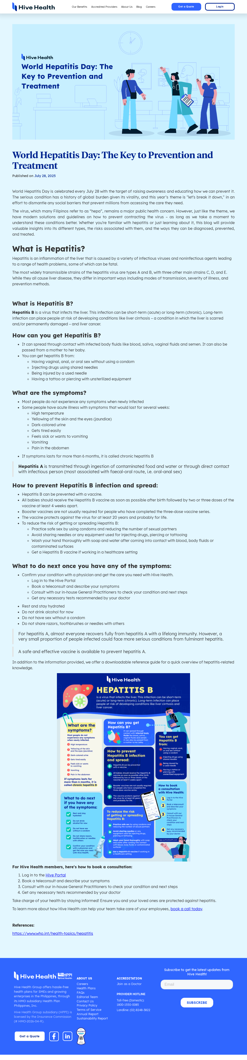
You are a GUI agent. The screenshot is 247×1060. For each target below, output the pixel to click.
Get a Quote (186, 6)
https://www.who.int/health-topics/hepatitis (53, 938)
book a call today (191, 914)
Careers (152, 6)
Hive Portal (57, 880)
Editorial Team (87, 1002)
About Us (127, 6)
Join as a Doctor (129, 989)
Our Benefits (78, 6)
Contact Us (85, 1006)
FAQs (80, 998)
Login (220, 6)
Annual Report (87, 1019)
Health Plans (86, 993)
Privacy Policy (87, 1010)
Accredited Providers (103, 6)
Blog (140, 6)
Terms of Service (89, 1015)
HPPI (64, 1017)
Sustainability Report (92, 1024)
